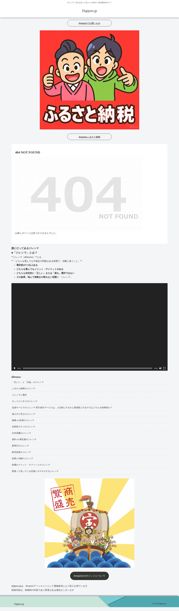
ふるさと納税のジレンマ (24, 389)
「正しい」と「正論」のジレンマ (28, 382)
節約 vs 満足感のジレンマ (25, 442)
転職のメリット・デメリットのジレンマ (32, 468)
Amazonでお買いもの (89, 23)
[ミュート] (160, 368)
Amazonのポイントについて (89, 579)
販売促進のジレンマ (22, 455)
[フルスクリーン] (164, 368)
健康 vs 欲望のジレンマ (24, 422)
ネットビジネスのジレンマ (25, 402)
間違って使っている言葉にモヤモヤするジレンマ (36, 475)
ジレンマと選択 (20, 395)
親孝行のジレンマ (21, 448)
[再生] (14, 368)
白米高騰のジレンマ (22, 435)
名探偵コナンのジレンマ (24, 428)
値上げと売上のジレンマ (24, 415)
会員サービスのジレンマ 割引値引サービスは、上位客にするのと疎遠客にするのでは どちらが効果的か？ (65, 409)
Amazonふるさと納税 (89, 137)
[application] (89, 327)
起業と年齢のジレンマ (23, 462)
